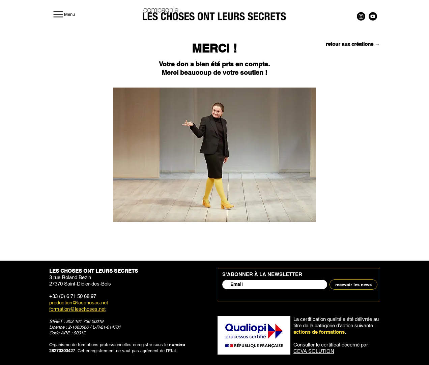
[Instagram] (361, 16)
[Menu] (63, 14)
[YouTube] (373, 16)
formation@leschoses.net (77, 309)
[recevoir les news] (353, 284)
